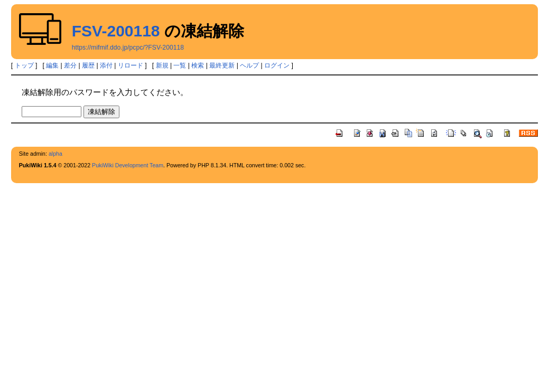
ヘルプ (249, 65)
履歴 (88, 65)
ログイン (277, 65)
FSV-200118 (116, 31)
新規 (162, 65)
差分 (70, 65)
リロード (130, 65)
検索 (197, 65)
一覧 (179, 65)
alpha (55, 153)
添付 (106, 65)
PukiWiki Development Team (127, 165)
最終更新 (222, 65)
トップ (24, 65)
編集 (52, 65)
